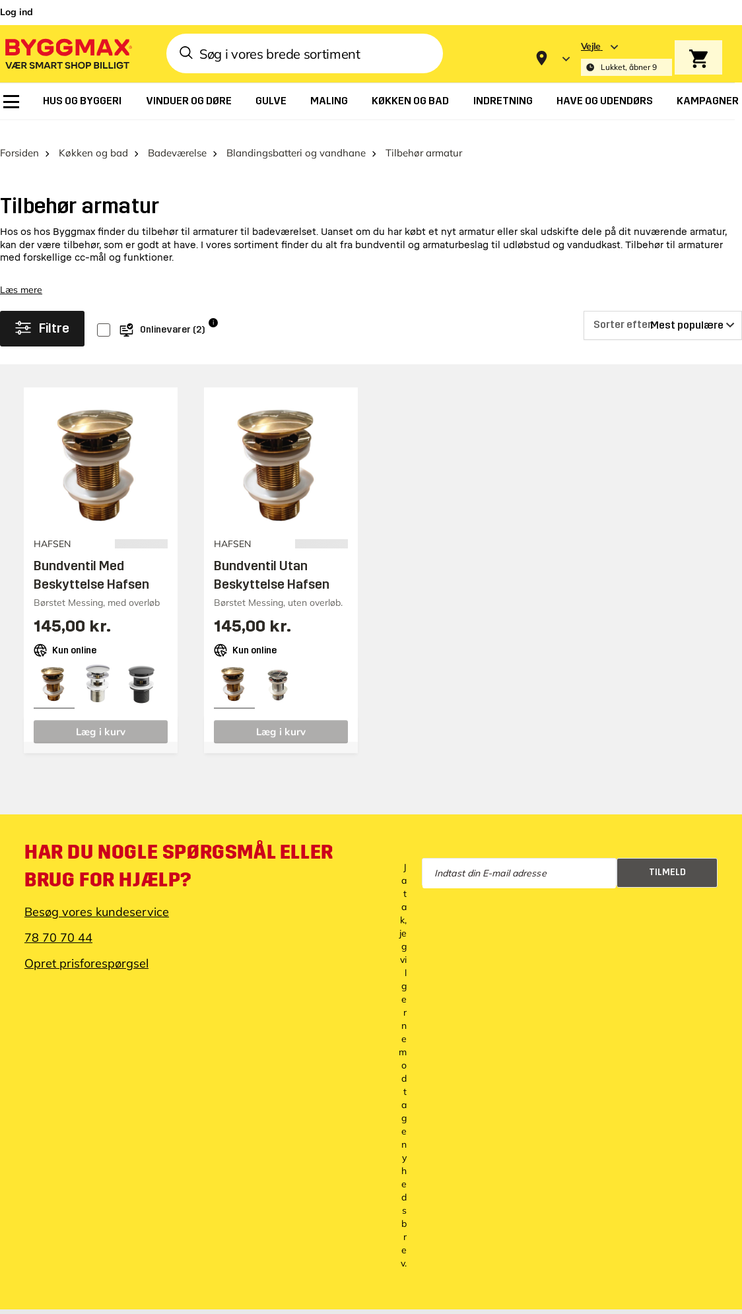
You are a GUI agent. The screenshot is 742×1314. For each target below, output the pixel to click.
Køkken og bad (93, 138)
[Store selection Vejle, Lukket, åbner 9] (626, 58)
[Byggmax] (67, 53)
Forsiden (19, 138)
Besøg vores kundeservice (96, 897)
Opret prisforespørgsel (86, 948)
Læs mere (21, 275)
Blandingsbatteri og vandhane (296, 138)
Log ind (16, 12)
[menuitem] (11, 101)
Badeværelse (177, 138)
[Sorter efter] (663, 310)
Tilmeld (667, 857)
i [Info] (213, 308)
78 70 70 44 (58, 923)
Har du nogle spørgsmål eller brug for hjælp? (178, 851)
